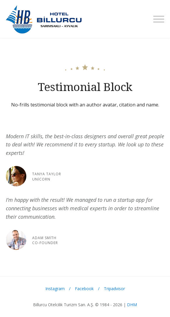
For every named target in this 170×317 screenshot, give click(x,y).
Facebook (84, 288)
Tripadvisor (114, 288)
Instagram (55, 288)
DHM (132, 304)
